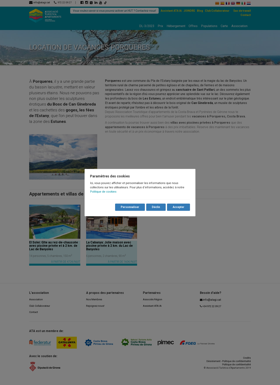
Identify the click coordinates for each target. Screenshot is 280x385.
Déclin (156, 207)
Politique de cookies (103, 191)
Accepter (178, 207)
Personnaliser (130, 207)
